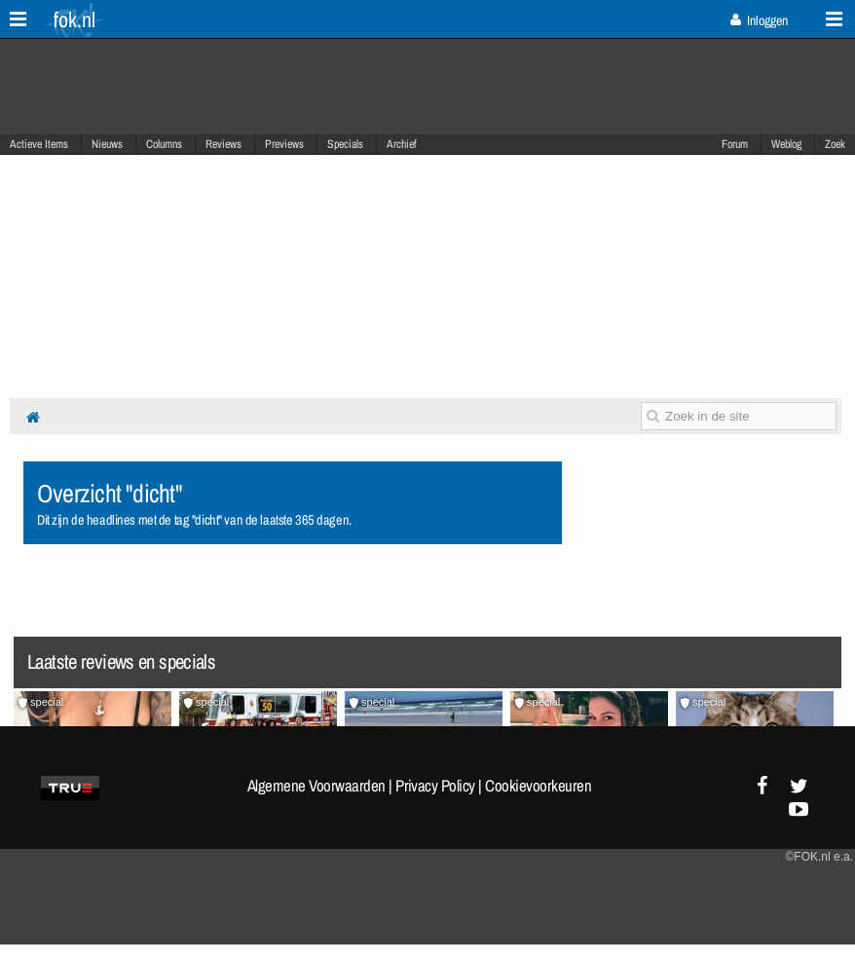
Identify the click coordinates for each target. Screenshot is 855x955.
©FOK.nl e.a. (819, 856)
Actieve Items (39, 144)
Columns (164, 144)
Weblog (786, 144)
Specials (345, 144)
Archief (402, 144)
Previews (284, 144)
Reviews (223, 144)
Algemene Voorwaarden (316, 785)
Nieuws (107, 144)
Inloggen (759, 20)
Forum (735, 144)
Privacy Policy (435, 785)
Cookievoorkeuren (538, 785)
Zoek (835, 144)
